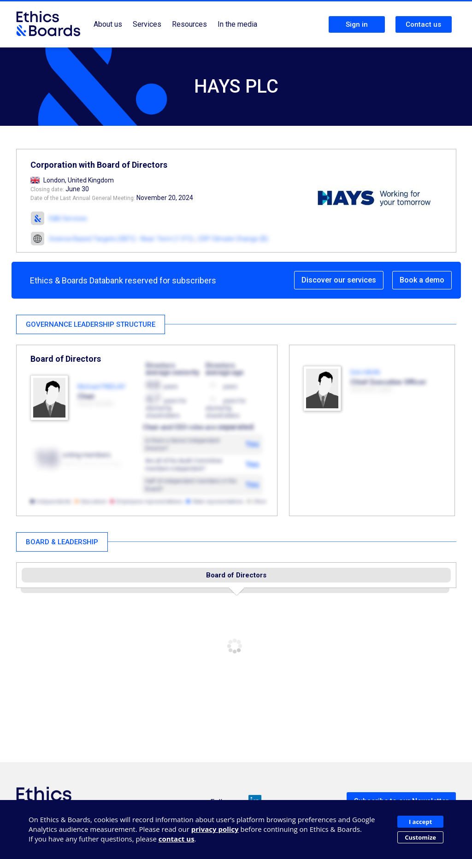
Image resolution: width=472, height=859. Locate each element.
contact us (177, 838)
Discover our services (338, 280)
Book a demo (422, 280)
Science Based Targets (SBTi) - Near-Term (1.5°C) (121, 238)
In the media (237, 24)
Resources (189, 24)
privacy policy (215, 829)
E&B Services (68, 218)
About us (108, 24)
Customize (420, 837)
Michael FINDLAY (101, 386)
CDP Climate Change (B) (233, 238)
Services (147, 24)
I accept (420, 822)
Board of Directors (236, 575)
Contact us (423, 24)
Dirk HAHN (365, 372)
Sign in (357, 24)
